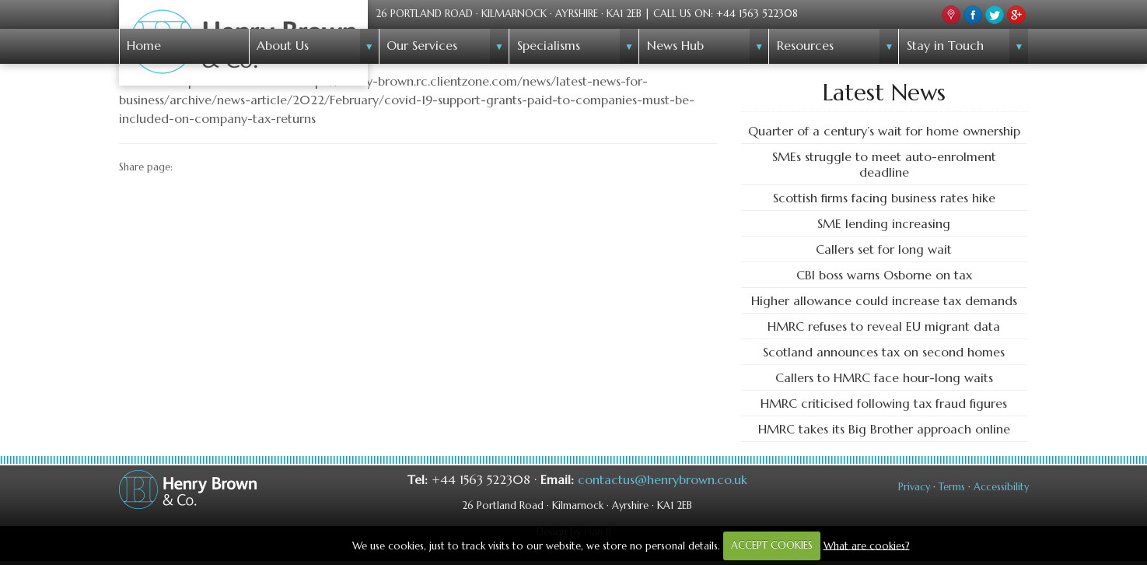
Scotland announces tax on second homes (884, 352)
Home (144, 45)
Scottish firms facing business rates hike (884, 197)
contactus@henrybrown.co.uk (662, 479)
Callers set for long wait (884, 249)
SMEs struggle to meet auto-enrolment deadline (884, 164)
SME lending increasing (883, 223)
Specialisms (548, 45)
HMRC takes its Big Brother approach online (884, 429)
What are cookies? (867, 545)
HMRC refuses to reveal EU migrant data (884, 326)
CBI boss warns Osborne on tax (884, 274)
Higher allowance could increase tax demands (884, 300)
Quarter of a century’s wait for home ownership (884, 131)
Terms (952, 487)
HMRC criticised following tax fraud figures (884, 403)
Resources (805, 45)
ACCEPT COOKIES (772, 545)
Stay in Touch (945, 45)
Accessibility (1001, 487)
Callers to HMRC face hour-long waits (884, 377)
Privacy (914, 487)
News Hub (675, 45)
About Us (283, 45)
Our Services (421, 45)
